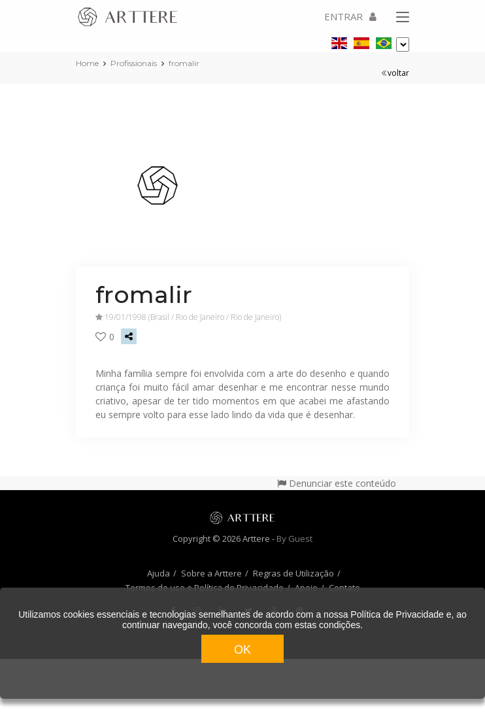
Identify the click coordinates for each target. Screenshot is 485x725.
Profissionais (133, 63)
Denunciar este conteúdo (336, 483)
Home (87, 63)
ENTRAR (350, 16)
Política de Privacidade (396, 614)
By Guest (294, 538)
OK (242, 649)
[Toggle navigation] (402, 18)
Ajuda (158, 573)
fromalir (184, 63)
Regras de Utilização (293, 573)
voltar (395, 73)
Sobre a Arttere (211, 573)
